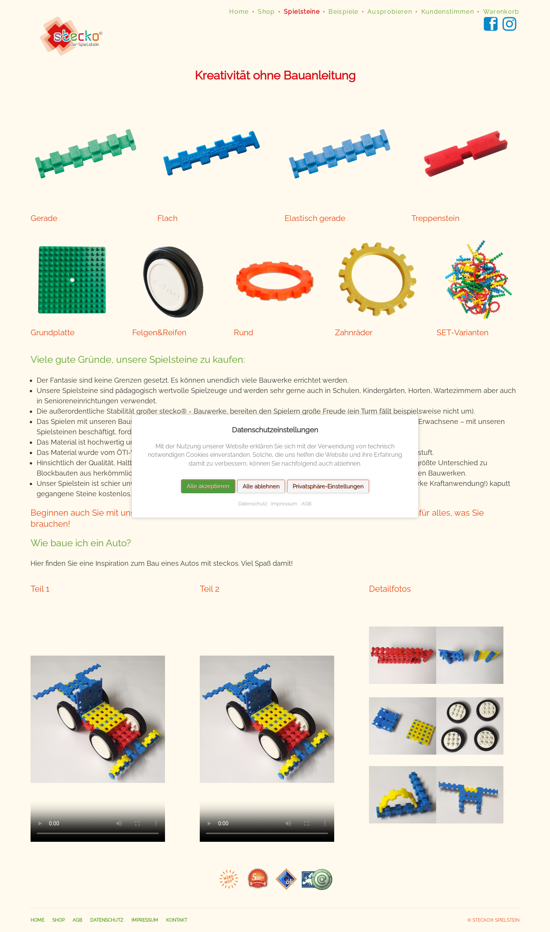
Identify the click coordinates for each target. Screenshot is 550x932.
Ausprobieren (389, 11)
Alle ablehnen (261, 485)
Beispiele (343, 11)
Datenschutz (106, 920)
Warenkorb (501, 11)
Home (239, 11)
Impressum (144, 920)
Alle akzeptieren (208, 485)
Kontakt (176, 920)
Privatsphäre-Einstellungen (328, 485)
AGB (77, 920)
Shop (266, 11)
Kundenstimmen (447, 11)
